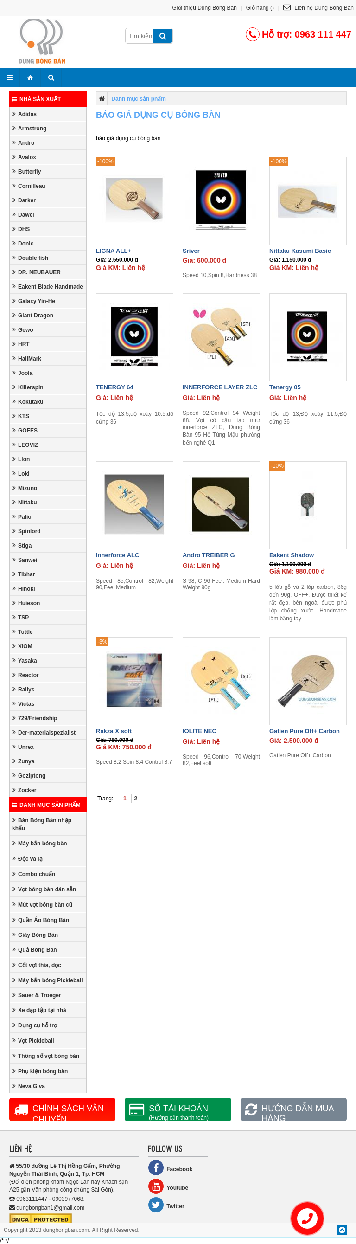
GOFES (25, 430)
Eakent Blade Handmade (47, 286)
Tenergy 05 (285, 387)
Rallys (23, 689)
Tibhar (23, 574)
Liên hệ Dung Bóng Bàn (318, 8)
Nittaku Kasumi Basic (300, 250)
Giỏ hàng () (260, 8)
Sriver (191, 250)
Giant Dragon (32, 315)
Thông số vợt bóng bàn (45, 1055)
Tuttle (22, 631)
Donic (22, 243)
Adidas (24, 113)
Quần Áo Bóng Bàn (40, 919)
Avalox (24, 157)
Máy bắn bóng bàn (39, 843)
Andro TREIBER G (209, 555)
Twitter (166, 1205)
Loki (21, 473)
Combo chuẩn (33, 873)
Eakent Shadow (291, 555)
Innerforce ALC (117, 555)
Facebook (170, 1168)
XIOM (22, 646)
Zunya (23, 761)
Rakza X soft (114, 731)
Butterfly (26, 171)
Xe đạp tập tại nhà (39, 1009)
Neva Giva (28, 1086)
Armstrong (29, 128)
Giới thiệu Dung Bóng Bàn (204, 8)
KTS (20, 416)
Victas (23, 703)
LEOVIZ (25, 444)
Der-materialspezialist (44, 732)
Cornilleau (28, 185)
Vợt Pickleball (33, 1040)
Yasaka (24, 660)
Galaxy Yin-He (33, 300)
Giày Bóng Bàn (35, 934)
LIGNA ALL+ (113, 250)
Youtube (168, 1186)
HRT (21, 344)
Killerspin (28, 387)
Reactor (25, 674)
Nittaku (24, 502)
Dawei (23, 214)
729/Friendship (34, 718)
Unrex (23, 746)
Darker (24, 200)
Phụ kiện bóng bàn (40, 1071)
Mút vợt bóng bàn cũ (42, 904)
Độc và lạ (27, 858)
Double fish (30, 257)
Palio (22, 516)
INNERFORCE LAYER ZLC (220, 387)
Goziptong (28, 775)
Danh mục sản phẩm (46, 805)
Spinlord (26, 531)
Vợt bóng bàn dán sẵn (44, 889)
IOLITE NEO (200, 731)
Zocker (24, 789)
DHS (21, 229)
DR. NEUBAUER (36, 272)
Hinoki (23, 588)
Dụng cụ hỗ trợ (34, 1025)
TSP (20, 617)
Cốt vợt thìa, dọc (36, 964)
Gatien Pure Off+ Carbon (304, 731)
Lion (21, 459)
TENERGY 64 (115, 387)
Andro (23, 142)
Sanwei (24, 559)
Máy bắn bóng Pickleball (47, 980)
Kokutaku (28, 401)
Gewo (22, 329)
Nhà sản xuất (36, 99)
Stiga (22, 545)
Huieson (26, 602)
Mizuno (24, 487)
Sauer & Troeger (36, 995)
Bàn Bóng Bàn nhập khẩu (41, 824)
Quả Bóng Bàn (34, 949)
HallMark (26, 358)
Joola (22, 372)
